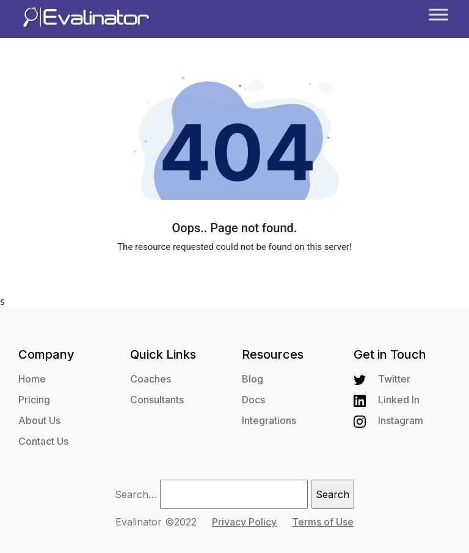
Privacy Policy (244, 522)
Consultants (157, 400)
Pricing (34, 400)
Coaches (150, 379)
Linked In (387, 400)
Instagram (388, 420)
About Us (39, 420)
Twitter (382, 379)
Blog (252, 379)
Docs (253, 400)
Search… (136, 494)
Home (32, 379)
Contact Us (43, 441)
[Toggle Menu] (438, 14)
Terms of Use (323, 522)
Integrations (269, 420)
